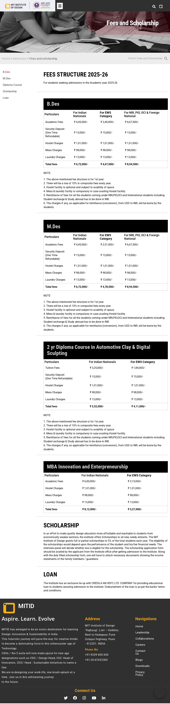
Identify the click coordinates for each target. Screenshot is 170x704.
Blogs (139, 657)
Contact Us (142, 651)
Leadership (142, 633)
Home (6, 58)
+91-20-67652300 (96, 660)
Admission (20, 58)
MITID (26, 606)
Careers (140, 645)
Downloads (142, 663)
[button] (60, 6)
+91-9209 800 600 (97, 655)
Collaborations (144, 639)
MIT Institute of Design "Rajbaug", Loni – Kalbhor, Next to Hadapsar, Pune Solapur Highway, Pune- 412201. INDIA (102, 635)
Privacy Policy (144, 669)
